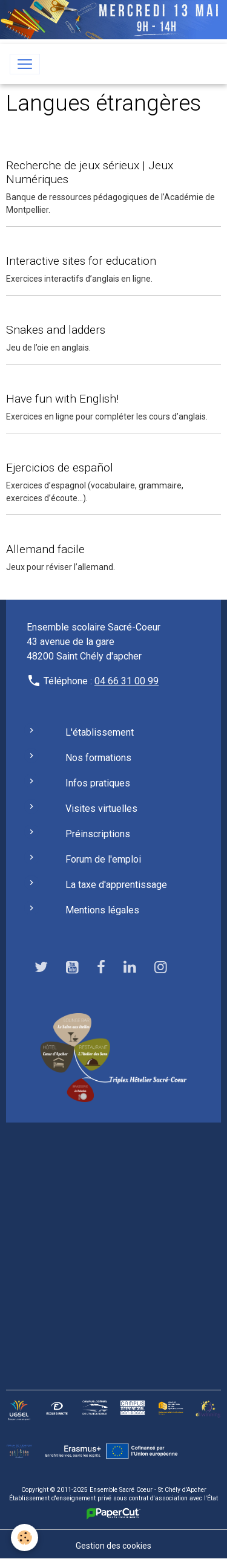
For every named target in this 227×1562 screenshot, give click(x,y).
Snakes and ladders (55, 330)
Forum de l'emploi (103, 859)
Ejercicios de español (59, 468)
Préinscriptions (97, 834)
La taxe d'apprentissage (116, 884)
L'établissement (99, 732)
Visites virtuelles (101, 808)
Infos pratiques (97, 783)
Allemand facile (45, 549)
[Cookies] (24, 1537)
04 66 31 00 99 (126, 681)
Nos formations (98, 757)
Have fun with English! (62, 399)
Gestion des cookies (113, 1546)
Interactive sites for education (81, 261)
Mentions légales (102, 910)
